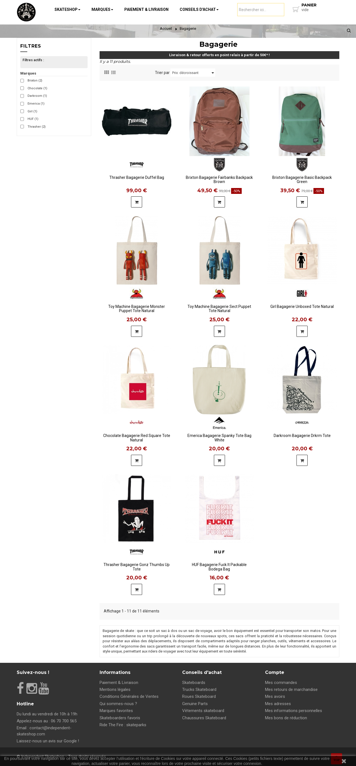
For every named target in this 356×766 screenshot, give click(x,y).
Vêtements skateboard (203, 710)
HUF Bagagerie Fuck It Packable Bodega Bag (219, 565)
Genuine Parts (195, 703)
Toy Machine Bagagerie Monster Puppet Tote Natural (136, 307)
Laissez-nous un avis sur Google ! (48, 740)
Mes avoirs (275, 696)
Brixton (35, 80)
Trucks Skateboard (199, 689)
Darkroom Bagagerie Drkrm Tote (302, 436)
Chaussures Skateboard (204, 717)
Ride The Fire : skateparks (123, 724)
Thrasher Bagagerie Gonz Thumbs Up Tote (136, 565)
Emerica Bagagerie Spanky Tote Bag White (219, 436)
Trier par (162, 72)
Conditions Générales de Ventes (129, 696)
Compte (274, 672)
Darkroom (37, 96)
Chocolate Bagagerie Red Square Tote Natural (136, 436)
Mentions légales (115, 689)
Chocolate (37, 88)
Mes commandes (281, 682)
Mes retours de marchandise (291, 689)
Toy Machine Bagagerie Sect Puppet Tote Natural (219, 307)
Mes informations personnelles (293, 710)
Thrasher (37, 127)
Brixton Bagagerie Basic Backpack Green (302, 178)
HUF (33, 119)
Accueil (166, 28)
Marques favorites (116, 710)
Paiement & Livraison (119, 682)
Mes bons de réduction (286, 717)
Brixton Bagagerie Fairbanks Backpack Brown (219, 178)
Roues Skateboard (199, 696)
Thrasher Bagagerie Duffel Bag (136, 178)
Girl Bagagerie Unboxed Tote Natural (302, 307)
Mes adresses (278, 703)
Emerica (36, 103)
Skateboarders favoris (120, 717)
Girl (32, 111)
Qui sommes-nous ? (118, 703)
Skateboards (193, 682)
